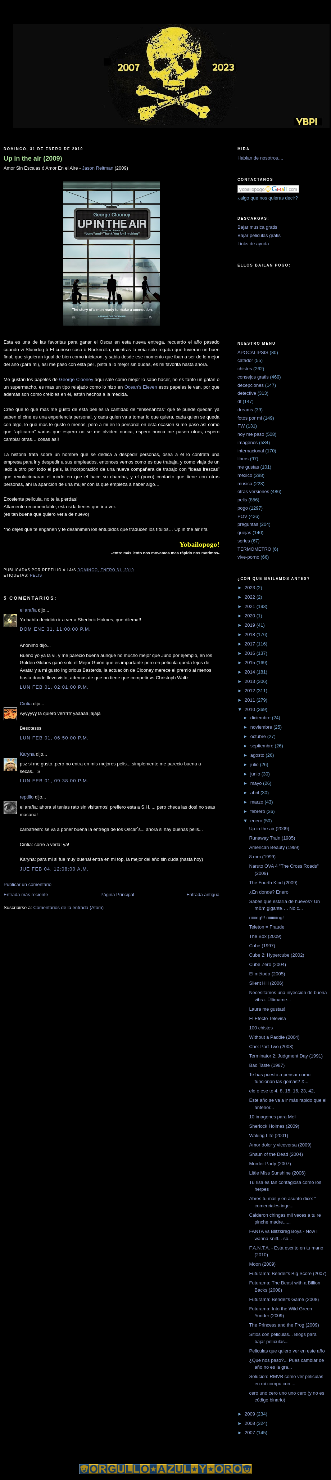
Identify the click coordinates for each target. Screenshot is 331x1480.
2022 (251, 597)
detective (246, 393)
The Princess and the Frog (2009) (284, 1325)
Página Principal (117, 894)
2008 (251, 1423)
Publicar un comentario (27, 884)
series (243, 541)
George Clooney (76, 379)
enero (257, 820)
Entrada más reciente (26, 894)
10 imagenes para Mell (272, 1116)
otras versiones (253, 491)
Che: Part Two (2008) (271, 1046)
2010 (251, 709)
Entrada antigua (202, 894)
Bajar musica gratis (257, 227)
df (239, 401)
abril (255, 792)
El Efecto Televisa (267, 1018)
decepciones (250, 385)
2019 (251, 625)
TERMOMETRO (254, 549)
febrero (258, 811)
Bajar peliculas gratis (259, 235)
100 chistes (261, 1027)
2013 (251, 681)
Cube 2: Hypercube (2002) (276, 955)
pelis (36, 575)
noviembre (261, 727)
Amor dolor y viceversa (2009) (280, 1145)
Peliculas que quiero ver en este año (287, 1351)
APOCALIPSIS (252, 352)
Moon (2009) (262, 1264)
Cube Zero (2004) (267, 964)
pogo (242, 508)
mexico (244, 475)
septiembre (262, 745)
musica (244, 483)
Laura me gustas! (267, 1009)
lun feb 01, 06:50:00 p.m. (54, 738)
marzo (257, 802)
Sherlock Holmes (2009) (274, 1126)
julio (255, 764)
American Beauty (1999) (274, 847)
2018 (251, 634)
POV (242, 516)
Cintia (26, 703)
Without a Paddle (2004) (274, 1037)
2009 (251, 1414)
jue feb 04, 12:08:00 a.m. (54, 869)
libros (243, 458)
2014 (251, 672)
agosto (258, 755)
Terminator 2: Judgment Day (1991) (285, 1056)
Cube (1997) (262, 945)
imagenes (247, 442)
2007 (251, 1432)
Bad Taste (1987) (267, 1065)
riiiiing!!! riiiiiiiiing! (266, 917)
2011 (251, 700)
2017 (251, 644)
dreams (245, 409)
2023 (251, 587)
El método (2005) (267, 973)
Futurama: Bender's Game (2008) (284, 1299)
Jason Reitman (97, 168)
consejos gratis (253, 377)
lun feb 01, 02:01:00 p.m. (54, 687)
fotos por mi (249, 418)
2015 (251, 662)
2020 (251, 615)
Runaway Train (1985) (272, 838)
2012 (251, 690)
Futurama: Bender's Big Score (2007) (287, 1273)
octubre (258, 736)
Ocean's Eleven (140, 387)
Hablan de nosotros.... (260, 158)
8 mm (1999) (262, 856)
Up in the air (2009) (33, 158)
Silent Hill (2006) (266, 983)
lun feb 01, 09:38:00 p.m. (54, 780)
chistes (244, 368)
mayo (256, 783)
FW (241, 426)
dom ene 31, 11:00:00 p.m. (55, 629)
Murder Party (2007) (270, 1163)
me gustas (248, 467)
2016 (251, 653)
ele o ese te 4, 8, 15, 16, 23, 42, (282, 1091)
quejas (244, 532)
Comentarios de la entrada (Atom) (68, 907)
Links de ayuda (253, 243)
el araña (28, 610)
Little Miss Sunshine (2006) (277, 1173)
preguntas (247, 524)
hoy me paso (250, 434)
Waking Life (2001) (268, 1135)
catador (245, 360)
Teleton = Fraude (266, 927)
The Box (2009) (265, 936)
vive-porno (248, 557)
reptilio (26, 797)
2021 (251, 606)
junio (256, 774)
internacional (250, 450)
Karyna (27, 754)
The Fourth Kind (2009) (273, 882)
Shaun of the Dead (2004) (276, 1154)
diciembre (261, 717)
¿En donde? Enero (268, 892)
